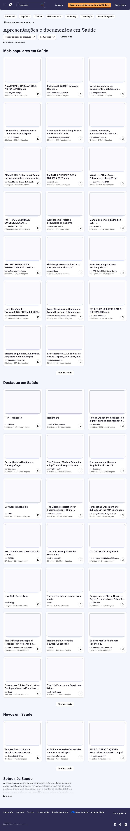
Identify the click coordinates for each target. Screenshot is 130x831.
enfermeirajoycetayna (17, 271)
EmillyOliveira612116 (101, 182)
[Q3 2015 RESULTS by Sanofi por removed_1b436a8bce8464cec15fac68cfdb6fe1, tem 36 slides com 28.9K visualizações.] (107, 543)
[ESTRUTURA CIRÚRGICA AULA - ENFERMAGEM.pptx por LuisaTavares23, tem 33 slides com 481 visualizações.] (107, 301)
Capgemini (97, 469)
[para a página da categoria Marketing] (71, 16)
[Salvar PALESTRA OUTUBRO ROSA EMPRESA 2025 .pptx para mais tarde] (80, 183)
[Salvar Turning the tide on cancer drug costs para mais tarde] (80, 604)
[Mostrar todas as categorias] (19, 22)
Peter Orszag (55, 692)
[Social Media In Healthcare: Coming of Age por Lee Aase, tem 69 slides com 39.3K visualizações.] (23, 454)
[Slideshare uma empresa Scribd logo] (10, 5)
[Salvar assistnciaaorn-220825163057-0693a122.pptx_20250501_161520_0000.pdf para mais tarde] (80, 361)
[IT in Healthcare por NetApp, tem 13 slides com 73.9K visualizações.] (23, 409)
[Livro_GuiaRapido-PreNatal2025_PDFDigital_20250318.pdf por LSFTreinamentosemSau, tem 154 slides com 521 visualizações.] (23, 301)
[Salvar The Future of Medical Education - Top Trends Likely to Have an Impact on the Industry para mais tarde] (80, 470)
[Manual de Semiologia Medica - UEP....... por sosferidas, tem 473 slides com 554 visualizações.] (107, 211)
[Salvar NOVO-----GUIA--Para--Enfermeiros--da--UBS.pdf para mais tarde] (122, 183)
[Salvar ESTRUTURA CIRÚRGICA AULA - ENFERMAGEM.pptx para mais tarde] (122, 317)
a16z (10, 513)
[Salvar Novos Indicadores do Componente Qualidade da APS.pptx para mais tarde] (122, 94)
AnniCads (54, 271)
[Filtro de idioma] (47, 37)
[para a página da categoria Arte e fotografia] (106, 16)
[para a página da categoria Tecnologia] (86, 16)
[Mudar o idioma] (120, 813)
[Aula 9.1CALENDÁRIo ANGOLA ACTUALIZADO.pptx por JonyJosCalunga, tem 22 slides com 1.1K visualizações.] (23, 78)
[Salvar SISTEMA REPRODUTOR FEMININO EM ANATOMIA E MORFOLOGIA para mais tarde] (38, 272)
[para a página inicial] (10, 16)
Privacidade (43, 812)
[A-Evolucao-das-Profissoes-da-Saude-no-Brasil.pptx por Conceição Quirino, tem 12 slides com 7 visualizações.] (65, 741)
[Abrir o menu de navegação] (4, 5)
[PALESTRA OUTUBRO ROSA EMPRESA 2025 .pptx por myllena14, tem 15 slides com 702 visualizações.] (65, 167)
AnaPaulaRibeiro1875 (16, 360)
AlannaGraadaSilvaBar (59, 93)
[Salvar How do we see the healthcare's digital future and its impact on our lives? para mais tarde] (122, 426)
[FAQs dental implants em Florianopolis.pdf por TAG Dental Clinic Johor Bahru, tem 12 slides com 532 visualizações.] (107, 256)
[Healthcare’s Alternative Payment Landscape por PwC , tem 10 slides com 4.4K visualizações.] (65, 632)
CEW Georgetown (57, 424)
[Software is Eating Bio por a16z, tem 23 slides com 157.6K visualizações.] (23, 499)
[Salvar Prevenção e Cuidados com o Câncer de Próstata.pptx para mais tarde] (38, 138)
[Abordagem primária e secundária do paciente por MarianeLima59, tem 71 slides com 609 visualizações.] (65, 211)
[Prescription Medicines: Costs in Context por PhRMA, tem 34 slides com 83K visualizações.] (23, 543)
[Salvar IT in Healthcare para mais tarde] (38, 426)
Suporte (20, 812)
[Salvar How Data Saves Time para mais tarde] (38, 604)
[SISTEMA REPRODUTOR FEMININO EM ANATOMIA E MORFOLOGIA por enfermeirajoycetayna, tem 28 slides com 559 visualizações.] (23, 256)
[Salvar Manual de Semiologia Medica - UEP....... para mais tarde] (122, 228)
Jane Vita (96, 424)
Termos (30, 812)
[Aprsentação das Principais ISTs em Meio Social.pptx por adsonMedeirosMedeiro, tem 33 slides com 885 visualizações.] (65, 122)
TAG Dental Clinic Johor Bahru (105, 271)
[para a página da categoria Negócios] (25, 16)
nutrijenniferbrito (99, 93)
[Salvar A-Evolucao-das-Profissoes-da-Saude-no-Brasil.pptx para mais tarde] (80, 757)
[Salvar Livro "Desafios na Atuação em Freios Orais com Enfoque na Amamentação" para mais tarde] (80, 317)
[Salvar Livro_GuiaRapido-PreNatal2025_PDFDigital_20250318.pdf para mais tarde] (38, 317)
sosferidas (97, 226)
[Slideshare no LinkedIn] (126, 824)
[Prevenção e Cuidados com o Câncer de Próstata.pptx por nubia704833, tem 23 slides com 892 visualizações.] (23, 122)
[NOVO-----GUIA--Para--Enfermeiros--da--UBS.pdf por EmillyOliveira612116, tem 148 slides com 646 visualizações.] (107, 167)
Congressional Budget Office (104, 513)
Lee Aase (12, 469)
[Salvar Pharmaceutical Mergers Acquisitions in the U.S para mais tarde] (122, 470)
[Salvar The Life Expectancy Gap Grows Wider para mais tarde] (80, 693)
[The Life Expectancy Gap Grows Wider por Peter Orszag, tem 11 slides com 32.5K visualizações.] (65, 677)
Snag (10, 692)
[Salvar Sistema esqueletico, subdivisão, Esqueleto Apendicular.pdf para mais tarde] (38, 361)
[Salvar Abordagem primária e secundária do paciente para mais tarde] (80, 228)
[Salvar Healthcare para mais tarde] (80, 426)
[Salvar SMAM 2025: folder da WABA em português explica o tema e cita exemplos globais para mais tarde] (38, 183)
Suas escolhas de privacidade (87, 812)
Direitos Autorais (60, 812)
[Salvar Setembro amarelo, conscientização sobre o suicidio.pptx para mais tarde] (122, 138)
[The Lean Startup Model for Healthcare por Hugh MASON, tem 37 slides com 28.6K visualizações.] (65, 543)
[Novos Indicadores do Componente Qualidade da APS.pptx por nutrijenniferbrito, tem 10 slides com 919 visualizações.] (107, 78)
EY (51, 603)
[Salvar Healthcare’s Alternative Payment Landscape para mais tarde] (80, 649)
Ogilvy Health (55, 469)
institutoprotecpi (99, 756)
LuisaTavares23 (99, 316)
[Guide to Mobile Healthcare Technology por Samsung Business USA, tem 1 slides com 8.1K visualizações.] (107, 632)
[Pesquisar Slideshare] (31, 5)
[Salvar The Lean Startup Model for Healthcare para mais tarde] (80, 559)
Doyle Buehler (56, 513)
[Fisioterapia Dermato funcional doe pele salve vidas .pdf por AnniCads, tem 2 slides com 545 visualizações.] (65, 256)
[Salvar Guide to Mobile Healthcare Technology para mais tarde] (122, 649)
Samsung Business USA (102, 647)
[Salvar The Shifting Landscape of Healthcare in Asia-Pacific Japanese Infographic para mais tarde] (38, 649)
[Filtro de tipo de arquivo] (19, 37)
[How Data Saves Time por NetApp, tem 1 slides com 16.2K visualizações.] (23, 588)
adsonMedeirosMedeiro (60, 137)
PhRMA (11, 558)
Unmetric (96, 603)
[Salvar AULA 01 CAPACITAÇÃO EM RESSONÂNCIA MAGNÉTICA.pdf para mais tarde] (122, 757)
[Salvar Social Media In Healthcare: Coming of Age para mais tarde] (38, 470)
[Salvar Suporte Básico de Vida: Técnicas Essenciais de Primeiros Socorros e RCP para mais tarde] (38, 757)
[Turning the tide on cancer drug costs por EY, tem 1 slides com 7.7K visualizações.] (65, 588)
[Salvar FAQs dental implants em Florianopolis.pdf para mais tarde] (122, 272)
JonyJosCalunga (14, 93)
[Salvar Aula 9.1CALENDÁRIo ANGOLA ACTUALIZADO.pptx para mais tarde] (38, 94)
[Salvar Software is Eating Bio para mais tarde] (38, 515)
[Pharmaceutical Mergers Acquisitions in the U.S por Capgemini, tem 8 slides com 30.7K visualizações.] (107, 454)
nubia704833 (13, 137)
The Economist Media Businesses (21, 647)
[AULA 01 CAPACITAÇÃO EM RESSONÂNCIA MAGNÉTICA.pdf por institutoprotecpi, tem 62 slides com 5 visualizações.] (107, 741)
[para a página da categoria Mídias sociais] (54, 16)
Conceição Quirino (15, 756)
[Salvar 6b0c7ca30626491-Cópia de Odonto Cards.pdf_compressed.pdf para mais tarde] (80, 94)
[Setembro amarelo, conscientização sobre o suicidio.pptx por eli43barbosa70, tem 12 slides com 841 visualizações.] (107, 122)
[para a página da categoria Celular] (38, 16)
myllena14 (54, 182)
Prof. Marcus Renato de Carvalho (21, 182)
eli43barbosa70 (99, 137)
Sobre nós (8, 812)
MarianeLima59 (56, 226)
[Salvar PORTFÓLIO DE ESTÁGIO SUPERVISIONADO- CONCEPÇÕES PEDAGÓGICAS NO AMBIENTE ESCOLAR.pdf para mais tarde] (38, 228)
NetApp (11, 424)
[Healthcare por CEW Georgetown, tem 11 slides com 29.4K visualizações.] (65, 409)
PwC (52, 647)
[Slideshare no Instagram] (115, 824)
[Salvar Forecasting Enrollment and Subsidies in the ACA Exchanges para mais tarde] (122, 515)
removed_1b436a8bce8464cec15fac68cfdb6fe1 (106, 558)
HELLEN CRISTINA (15, 226)
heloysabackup (56, 360)
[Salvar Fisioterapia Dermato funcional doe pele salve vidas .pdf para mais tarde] (80, 272)
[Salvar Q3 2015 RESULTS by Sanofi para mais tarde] (122, 559)
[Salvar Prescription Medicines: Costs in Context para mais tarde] (38, 559)
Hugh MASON (55, 558)
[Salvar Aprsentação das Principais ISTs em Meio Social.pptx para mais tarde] (80, 138)
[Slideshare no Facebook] (120, 824)
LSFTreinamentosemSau (18, 316)
